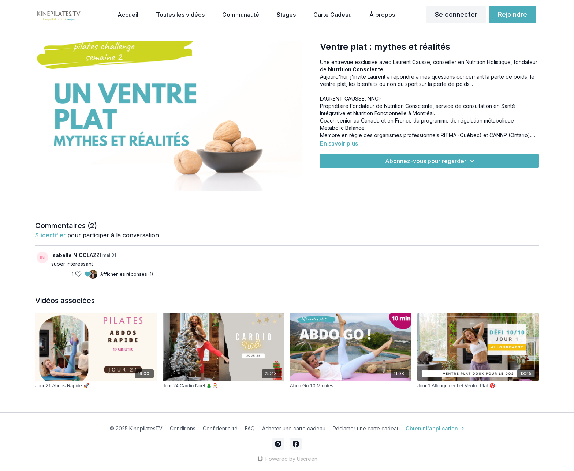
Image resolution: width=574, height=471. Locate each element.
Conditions (182, 428)
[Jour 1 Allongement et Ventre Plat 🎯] (478, 385)
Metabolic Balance (342, 128)
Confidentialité (220, 428)
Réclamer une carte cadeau (366, 428)
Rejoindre (512, 14)
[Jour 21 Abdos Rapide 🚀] (96, 385)
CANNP (498, 135)
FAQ (250, 428)
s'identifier (50, 235)
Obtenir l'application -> (435, 428)
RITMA (448, 135)
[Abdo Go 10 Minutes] (350, 385)
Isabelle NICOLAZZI (76, 255)
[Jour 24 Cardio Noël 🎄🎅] (223, 385)
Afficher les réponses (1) (126, 274)
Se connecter (456, 14)
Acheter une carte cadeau (293, 428)
